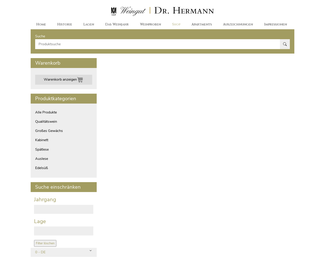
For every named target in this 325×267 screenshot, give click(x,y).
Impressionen (275, 24)
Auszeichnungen (238, 24)
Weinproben (150, 24)
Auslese (41, 158)
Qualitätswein (46, 121)
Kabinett (41, 140)
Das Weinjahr (117, 24)
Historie (64, 24)
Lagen (88, 24)
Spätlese (42, 149)
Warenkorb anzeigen (64, 79)
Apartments (202, 24)
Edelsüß (41, 167)
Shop (176, 24)
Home (41, 24)
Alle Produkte (46, 112)
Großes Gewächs (49, 130)
